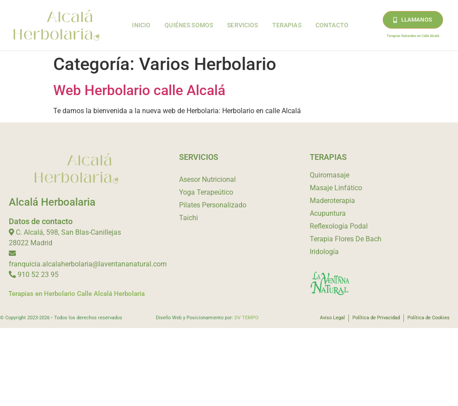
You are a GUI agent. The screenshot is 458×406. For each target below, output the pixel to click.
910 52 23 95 (38, 274)
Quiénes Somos (189, 25)
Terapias (286, 25)
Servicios (242, 25)
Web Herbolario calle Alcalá (139, 90)
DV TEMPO (246, 318)
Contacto (331, 25)
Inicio (141, 25)
